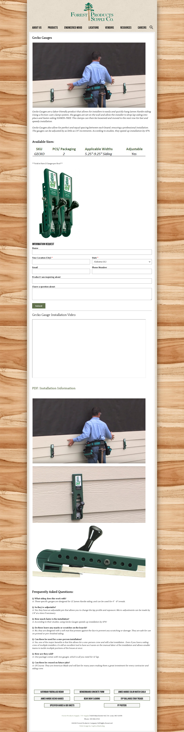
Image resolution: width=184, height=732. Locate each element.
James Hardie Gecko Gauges (52, 698)
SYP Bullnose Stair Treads (132, 698)
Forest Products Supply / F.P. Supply (75, 716)
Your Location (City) (41, 258)
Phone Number (99, 267)
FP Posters (121, 705)
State (94, 258)
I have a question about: (43, 287)
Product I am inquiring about (46, 277)
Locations (93, 27)
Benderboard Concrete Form (92, 691)
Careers (142, 27)
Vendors (109, 27)
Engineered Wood (73, 27)
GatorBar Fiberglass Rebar (52, 691)
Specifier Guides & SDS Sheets (62, 705)
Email (35, 267)
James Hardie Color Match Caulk (132, 691)
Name (35, 248)
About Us (37, 27)
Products (53, 27)
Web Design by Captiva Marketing (92, 726)
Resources (125, 27)
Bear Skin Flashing (92, 698)
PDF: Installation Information (53, 388)
